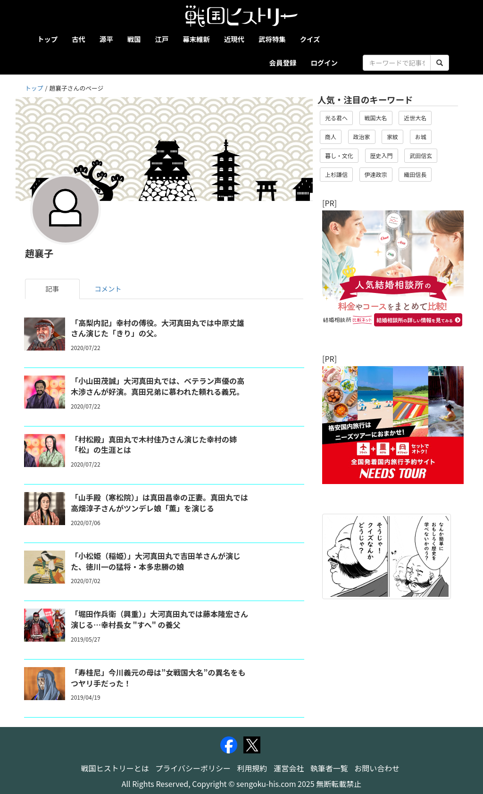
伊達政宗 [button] (376, 174)
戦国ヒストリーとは (115, 768)
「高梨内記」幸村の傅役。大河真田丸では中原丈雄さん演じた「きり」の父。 (157, 328)
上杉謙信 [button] (336, 174)
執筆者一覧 (329, 768)
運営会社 (289, 768)
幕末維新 (196, 39)
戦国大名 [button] (376, 118)
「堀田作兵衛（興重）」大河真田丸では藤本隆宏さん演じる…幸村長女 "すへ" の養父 (159, 619)
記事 (52, 288)
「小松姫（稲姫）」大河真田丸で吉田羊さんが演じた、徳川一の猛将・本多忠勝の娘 (156, 561)
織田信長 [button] (415, 174)
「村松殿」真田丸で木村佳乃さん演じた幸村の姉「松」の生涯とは (154, 445)
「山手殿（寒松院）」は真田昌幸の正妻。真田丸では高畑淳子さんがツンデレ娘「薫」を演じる (159, 503)
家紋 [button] (392, 137)
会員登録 (283, 62)
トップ (47, 39)
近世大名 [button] (415, 118)
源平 (106, 39)
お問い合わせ (377, 768)
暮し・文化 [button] (339, 155)
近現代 (234, 39)
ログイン (324, 62)
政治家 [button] (361, 137)
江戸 (162, 39)
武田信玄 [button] (420, 155)
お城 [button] (420, 137)
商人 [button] (330, 137)
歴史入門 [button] (381, 155)
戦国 (134, 39)
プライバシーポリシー (193, 768)
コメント (108, 288)
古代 (78, 39)
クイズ (310, 39)
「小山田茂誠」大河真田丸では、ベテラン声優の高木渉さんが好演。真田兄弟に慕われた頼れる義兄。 (157, 386)
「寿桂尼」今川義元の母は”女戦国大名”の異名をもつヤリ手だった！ (158, 678)
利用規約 (252, 768)
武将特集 (272, 39)
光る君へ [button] (336, 118)
